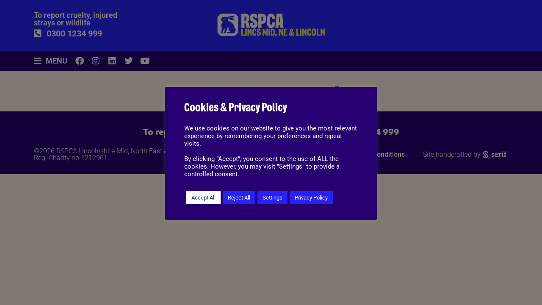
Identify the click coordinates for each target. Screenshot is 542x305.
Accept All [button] (203, 197)
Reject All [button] (239, 197)
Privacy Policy (311, 197)
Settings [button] (272, 197)
